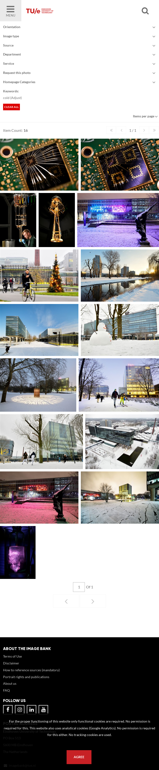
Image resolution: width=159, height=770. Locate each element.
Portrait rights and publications (26, 682)
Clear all (11, 106)
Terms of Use (12, 661)
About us (9, 688)
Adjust (16, 98)
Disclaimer (11, 668)
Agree (79, 757)
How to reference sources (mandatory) (31, 675)
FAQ (6, 695)
